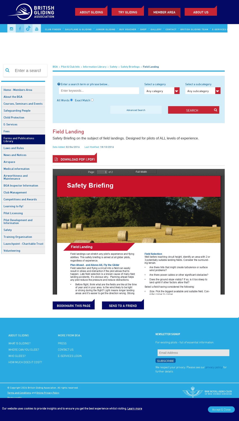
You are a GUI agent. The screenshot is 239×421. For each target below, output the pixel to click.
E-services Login (223, 29)
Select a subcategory (202, 88)
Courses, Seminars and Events (23, 103)
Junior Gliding (105, 29)
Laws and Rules (14, 148)
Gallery (156, 29)
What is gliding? (19, 343)
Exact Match (82, 100)
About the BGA (13, 96)
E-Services (10, 124)
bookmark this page (73, 306)
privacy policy (214, 367)
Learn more (134, 408)
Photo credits (14, 397)
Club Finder (53, 29)
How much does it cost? (25, 362)
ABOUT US (200, 12)
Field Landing (151, 66)
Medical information (17, 168)
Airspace (9, 162)
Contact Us (65, 349)
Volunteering (12, 250)
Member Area (164, 12)
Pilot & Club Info (70, 66)
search (201, 110)
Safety (8, 230)
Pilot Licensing (13, 213)
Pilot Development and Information (18, 221)
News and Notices (15, 155)
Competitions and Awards (20, 199)
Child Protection (14, 117)
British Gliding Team (194, 29)
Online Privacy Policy (47, 392)
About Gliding (91, 12)
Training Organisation (18, 236)
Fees (7, 131)
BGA (55, 66)
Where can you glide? (23, 349)
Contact (171, 29)
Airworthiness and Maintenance (16, 177)
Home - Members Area (18, 89)
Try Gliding (127, 12)
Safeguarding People (17, 110)
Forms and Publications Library (19, 139)
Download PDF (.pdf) (75, 159)
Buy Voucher (127, 29)
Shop (143, 29)
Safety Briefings (130, 66)
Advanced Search (136, 109)
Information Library (94, 66)
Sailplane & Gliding (78, 29)
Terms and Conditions (19, 392)
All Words (63, 100)
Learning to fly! (13, 206)
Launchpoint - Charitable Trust (23, 243)
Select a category (161, 88)
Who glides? (17, 356)
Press (62, 343)
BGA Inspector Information (21, 185)
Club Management (15, 192)
